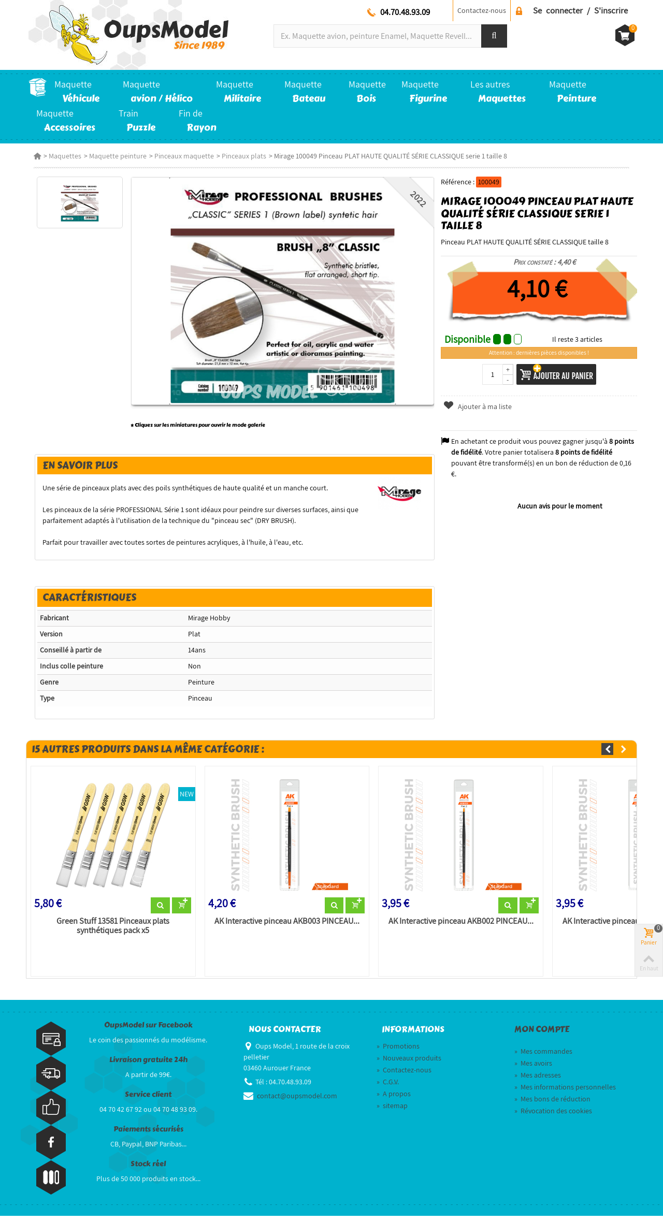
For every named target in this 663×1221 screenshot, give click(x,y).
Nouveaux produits (409, 1063)
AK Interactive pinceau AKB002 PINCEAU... (461, 926)
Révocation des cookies (553, 1116)
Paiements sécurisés (148, 1134)
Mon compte (541, 1034)
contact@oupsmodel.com (297, 1101)
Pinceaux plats (239, 156)
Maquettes (60, 156)
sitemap (392, 1110)
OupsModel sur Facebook (148, 1030)
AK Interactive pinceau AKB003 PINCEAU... (284, 926)
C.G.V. (388, 1087)
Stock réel (148, 1169)
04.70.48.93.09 (405, 12)
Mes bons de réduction (552, 1104)
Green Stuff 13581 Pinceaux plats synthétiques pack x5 (109, 930)
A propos (394, 1098)
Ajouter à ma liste (479, 406)
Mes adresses (537, 1080)
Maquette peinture (112, 156)
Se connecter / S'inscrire (580, 10)
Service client (148, 1099)
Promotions (398, 1051)
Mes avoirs (533, 1068)
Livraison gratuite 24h (148, 1064)
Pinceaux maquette (179, 156)
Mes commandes (543, 1056)
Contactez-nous (481, 10)
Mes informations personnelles (565, 1092)
